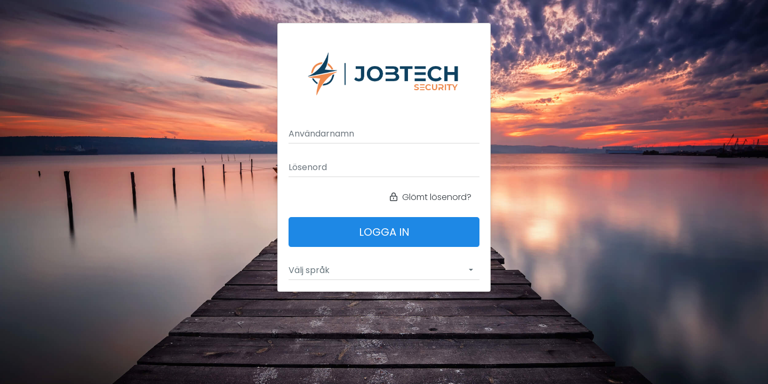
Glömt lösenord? (430, 197)
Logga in (384, 232)
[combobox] (384, 270)
